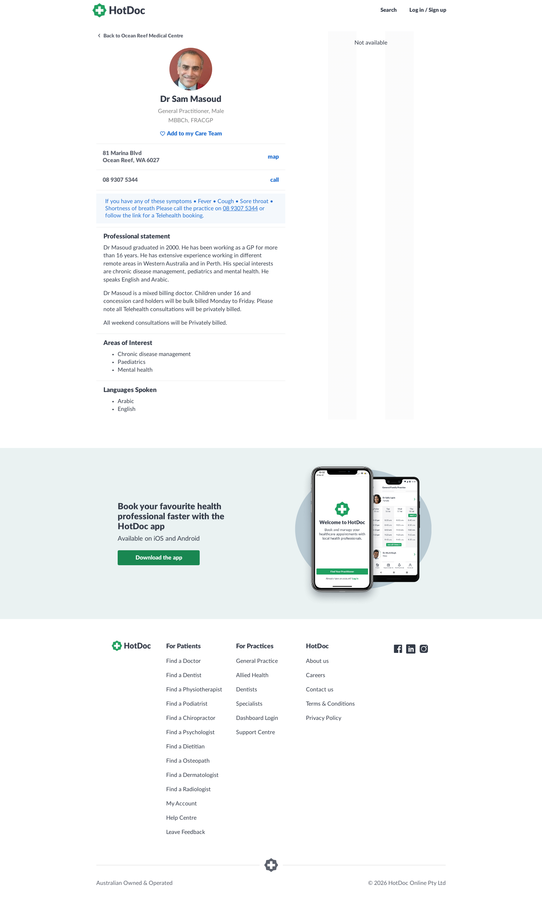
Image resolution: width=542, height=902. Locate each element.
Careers (315, 675)
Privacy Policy (323, 718)
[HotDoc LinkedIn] (410, 649)
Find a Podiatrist (187, 704)
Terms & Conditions (330, 704)
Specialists (249, 704)
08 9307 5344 (240, 208)
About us (317, 661)
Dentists (246, 689)
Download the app (159, 558)
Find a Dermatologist (192, 775)
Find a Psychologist (190, 732)
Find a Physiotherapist (194, 689)
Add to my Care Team (191, 133)
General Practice (257, 661)
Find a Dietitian (185, 746)
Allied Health (252, 675)
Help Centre (181, 818)
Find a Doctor (183, 661)
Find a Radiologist (188, 789)
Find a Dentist (183, 675)
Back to (140, 35)
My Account (181, 803)
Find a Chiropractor (190, 718)
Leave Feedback (185, 832)
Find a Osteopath (188, 761)
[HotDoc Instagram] (423, 649)
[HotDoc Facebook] (398, 649)
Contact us (319, 689)
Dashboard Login (257, 718)
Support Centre (255, 732)
